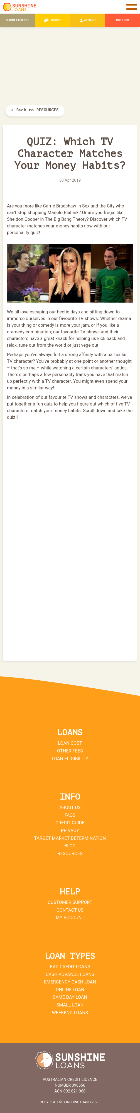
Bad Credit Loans (70, 966)
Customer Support (70, 902)
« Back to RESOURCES (35, 110)
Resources (69, 853)
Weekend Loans (70, 1012)
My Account (70, 917)
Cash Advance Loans (70, 974)
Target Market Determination (70, 838)
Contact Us (70, 910)
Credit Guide (69, 822)
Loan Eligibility (70, 758)
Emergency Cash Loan (70, 982)
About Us (69, 807)
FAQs (70, 815)
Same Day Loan (70, 997)
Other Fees (70, 751)
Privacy (70, 830)
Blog (70, 845)
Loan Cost (70, 743)
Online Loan (70, 989)
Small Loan (70, 1005)
